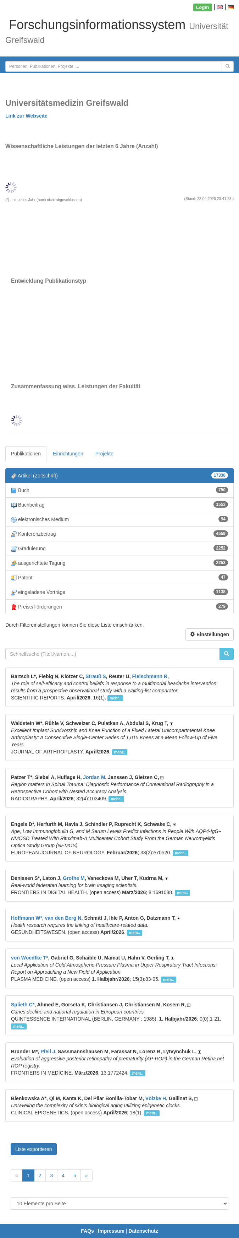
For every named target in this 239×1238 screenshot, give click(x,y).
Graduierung (119, 548)
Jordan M (94, 777)
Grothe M (73, 878)
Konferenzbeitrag (119, 533)
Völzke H (155, 1098)
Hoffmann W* (26, 918)
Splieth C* (22, 1004)
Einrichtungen (68, 453)
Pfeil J (47, 1051)
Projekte (104, 453)
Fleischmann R (150, 676)
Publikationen (26, 453)
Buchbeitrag (119, 504)
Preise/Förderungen (119, 606)
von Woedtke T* (29, 958)
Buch (119, 490)
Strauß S (95, 676)
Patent (119, 577)
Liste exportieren (33, 1149)
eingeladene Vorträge (119, 592)
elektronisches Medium (119, 519)
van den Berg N (63, 918)
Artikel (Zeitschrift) (119, 475)
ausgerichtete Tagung (119, 562)
